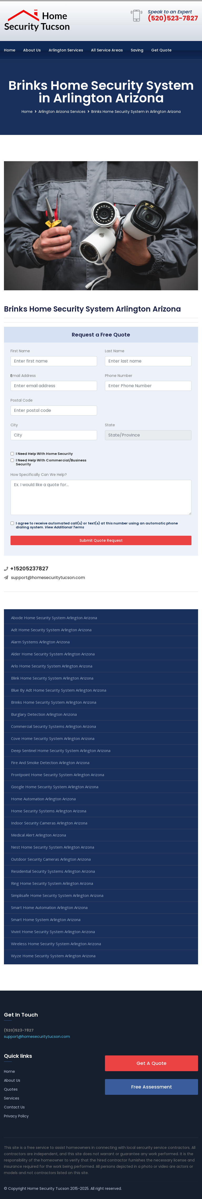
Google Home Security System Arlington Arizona (54, 786)
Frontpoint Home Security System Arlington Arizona (57, 774)
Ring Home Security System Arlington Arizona (52, 883)
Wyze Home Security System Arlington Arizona (53, 955)
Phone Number (118, 375)
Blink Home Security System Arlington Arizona (52, 678)
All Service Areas (107, 50)
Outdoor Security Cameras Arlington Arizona (51, 859)
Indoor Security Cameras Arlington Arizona (49, 822)
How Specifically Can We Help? (39, 474)
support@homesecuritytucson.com (48, 578)
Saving (137, 50)
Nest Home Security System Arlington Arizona (52, 847)
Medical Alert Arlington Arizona (38, 835)
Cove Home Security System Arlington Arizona (52, 738)
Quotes (11, 1089)
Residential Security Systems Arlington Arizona (53, 871)
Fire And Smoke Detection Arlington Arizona (50, 762)
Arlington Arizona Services (61, 111)
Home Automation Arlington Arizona (43, 798)
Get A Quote (151, 1063)
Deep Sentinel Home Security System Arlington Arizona (60, 750)
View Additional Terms (64, 527)
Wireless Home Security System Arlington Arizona (56, 943)
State (110, 425)
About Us (32, 50)
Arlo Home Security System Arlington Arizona (51, 666)
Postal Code (22, 400)
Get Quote (161, 50)
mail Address (23, 375)
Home (9, 50)
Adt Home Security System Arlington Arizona (51, 629)
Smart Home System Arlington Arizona (45, 919)
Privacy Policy (16, 1116)
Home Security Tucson (48, 1188)
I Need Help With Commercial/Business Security (51, 462)
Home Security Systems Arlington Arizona (48, 810)
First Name (20, 351)
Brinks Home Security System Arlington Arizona (53, 702)
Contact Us (14, 1107)
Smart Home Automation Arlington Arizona (49, 907)
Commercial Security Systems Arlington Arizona (53, 726)
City (14, 425)
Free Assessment (151, 1087)
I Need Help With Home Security (44, 454)
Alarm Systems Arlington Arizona (40, 641)
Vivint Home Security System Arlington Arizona (53, 931)
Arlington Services (66, 50)
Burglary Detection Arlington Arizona (44, 714)
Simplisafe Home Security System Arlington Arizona (57, 895)
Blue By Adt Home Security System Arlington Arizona (58, 690)
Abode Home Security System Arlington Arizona (54, 617)
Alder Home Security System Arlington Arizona (53, 653)
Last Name (114, 351)
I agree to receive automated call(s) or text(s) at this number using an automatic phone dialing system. (97, 525)
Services (11, 1098)
